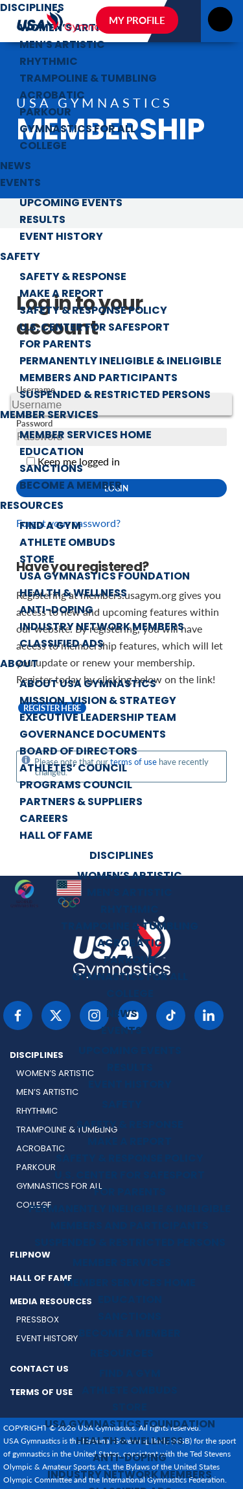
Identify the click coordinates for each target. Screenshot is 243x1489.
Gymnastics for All (77, 129)
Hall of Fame (56, 836)
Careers (43, 819)
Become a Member (70, 486)
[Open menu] (220, 23)
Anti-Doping (56, 610)
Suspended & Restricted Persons (115, 395)
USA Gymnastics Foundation (104, 577)
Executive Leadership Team (97, 718)
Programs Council (75, 785)
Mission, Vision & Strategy (97, 701)
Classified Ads (61, 644)
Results (42, 220)
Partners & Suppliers (81, 802)
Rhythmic (48, 62)
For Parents (55, 344)
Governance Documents (92, 735)
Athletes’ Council (73, 768)
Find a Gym (50, 526)
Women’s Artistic (129, 876)
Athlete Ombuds (67, 543)
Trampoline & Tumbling (88, 79)
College (43, 146)
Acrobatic (52, 96)
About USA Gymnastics (87, 684)
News (15, 166)
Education (51, 452)
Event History (61, 237)
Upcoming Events (70, 203)
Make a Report (61, 294)
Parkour (45, 112)
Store (36, 560)
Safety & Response (72, 277)
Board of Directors (78, 752)
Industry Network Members (101, 627)
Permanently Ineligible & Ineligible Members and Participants (120, 370)
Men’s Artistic (62, 45)
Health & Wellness (73, 593)
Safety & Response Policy (93, 311)
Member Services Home (85, 435)
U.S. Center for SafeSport (94, 328)
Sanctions (51, 469)
